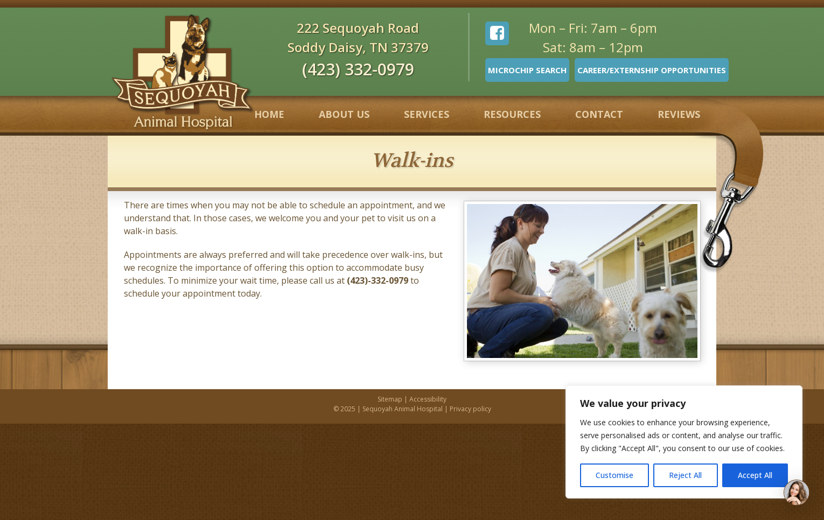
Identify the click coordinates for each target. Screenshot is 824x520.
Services (426, 114)
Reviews (679, 114)
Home (269, 114)
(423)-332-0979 (377, 280)
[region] (683, 441)
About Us (344, 114)
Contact (599, 114)
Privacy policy (470, 408)
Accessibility (427, 399)
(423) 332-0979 (358, 69)
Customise (614, 475)
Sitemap (390, 399)
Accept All (755, 475)
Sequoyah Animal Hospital (402, 408)
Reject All (685, 475)
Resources (512, 114)
